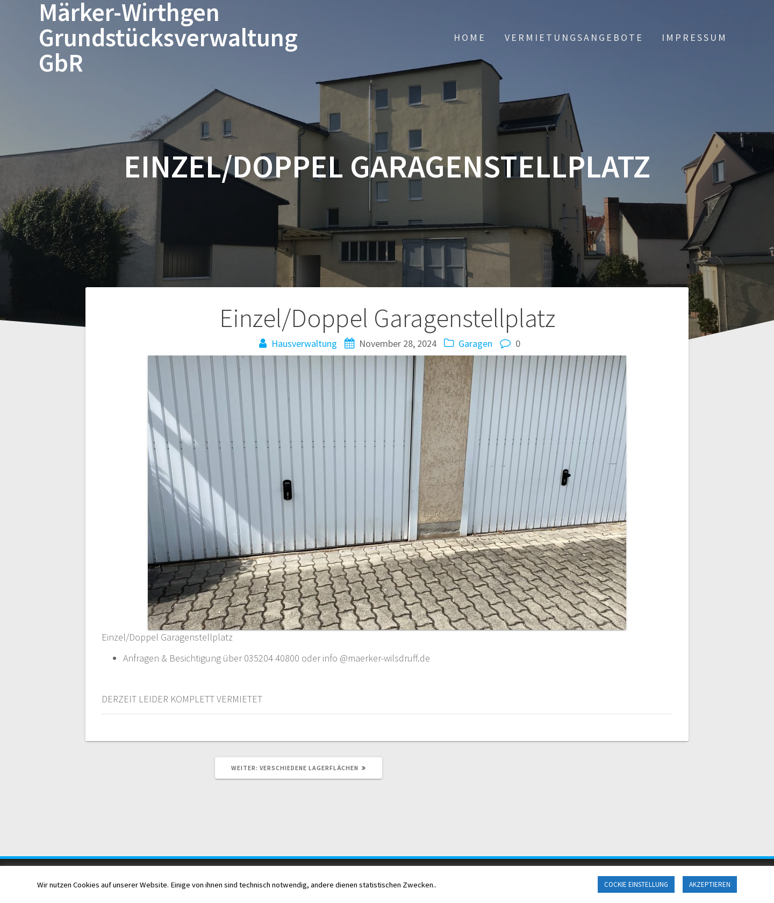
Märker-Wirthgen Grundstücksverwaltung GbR (168, 37)
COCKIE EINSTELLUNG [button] (636, 884)
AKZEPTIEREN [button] (709, 884)
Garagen (475, 343)
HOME (470, 37)
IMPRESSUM (694, 37)
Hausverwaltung (304, 343)
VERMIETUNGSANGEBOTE (574, 37)
